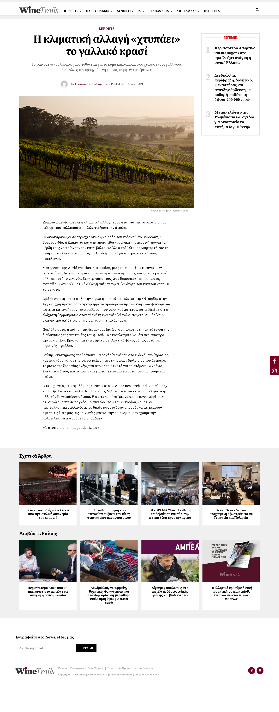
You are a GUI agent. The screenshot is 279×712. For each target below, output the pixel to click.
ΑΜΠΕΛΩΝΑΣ (187, 11)
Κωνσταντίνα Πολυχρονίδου (92, 84)
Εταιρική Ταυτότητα (71, 696)
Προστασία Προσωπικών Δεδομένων (130, 696)
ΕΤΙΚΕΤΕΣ (212, 11)
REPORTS (71, 11)
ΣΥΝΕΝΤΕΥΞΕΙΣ (129, 11)
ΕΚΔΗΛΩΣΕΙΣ (158, 11)
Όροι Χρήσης (96, 696)
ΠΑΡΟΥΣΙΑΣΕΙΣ (97, 11)
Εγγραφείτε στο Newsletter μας (45, 665)
